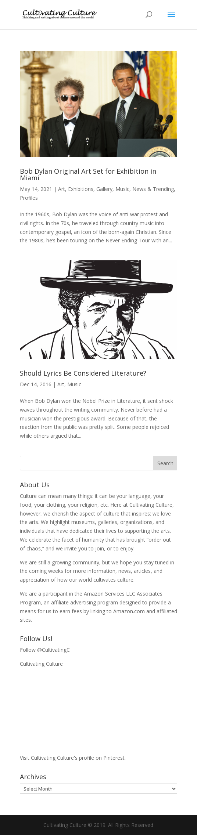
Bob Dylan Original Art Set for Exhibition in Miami (88, 174)
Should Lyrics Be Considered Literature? (83, 373)
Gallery (104, 188)
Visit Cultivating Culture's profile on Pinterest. (73, 757)
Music (122, 188)
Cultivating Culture (41, 663)
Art (61, 188)
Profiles (29, 197)
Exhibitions (80, 188)
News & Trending (153, 188)
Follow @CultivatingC (45, 649)
